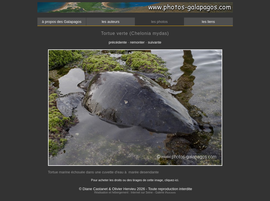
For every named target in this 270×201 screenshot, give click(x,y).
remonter (137, 42)
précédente (118, 42)
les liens (208, 22)
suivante (154, 42)
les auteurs (111, 22)
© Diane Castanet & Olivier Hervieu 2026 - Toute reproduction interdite (135, 189)
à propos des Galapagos (61, 22)
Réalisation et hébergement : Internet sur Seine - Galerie (129, 192)
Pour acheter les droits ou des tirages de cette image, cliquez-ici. (135, 180)
